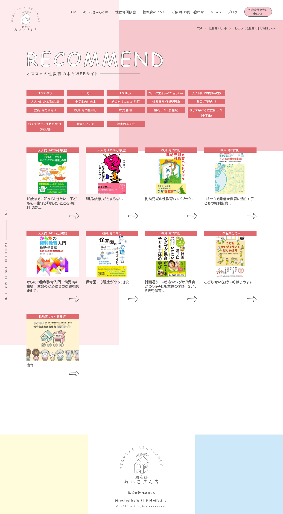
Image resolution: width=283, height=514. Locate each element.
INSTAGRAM (6, 278)
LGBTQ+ (125, 93)
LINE (6, 297)
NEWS (216, 11)
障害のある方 (85, 124)
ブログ (232, 11)
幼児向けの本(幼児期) (125, 101)
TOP (72, 11)
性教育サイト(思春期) (166, 101)
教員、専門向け (206, 101)
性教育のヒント (154, 11)
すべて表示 (45, 93)
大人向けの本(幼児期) (45, 101)
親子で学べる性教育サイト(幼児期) (45, 126)
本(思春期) (126, 110)
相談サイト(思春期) (166, 110)
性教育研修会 (125, 11)
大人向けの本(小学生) (206, 93)
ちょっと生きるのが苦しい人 (166, 93)
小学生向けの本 (85, 101)
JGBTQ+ (85, 93)
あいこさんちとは (95, 11)
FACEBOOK (6, 253)
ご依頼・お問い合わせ (188, 11)
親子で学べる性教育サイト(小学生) (206, 112)
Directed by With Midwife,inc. (141, 500)
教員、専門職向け (45, 110)
